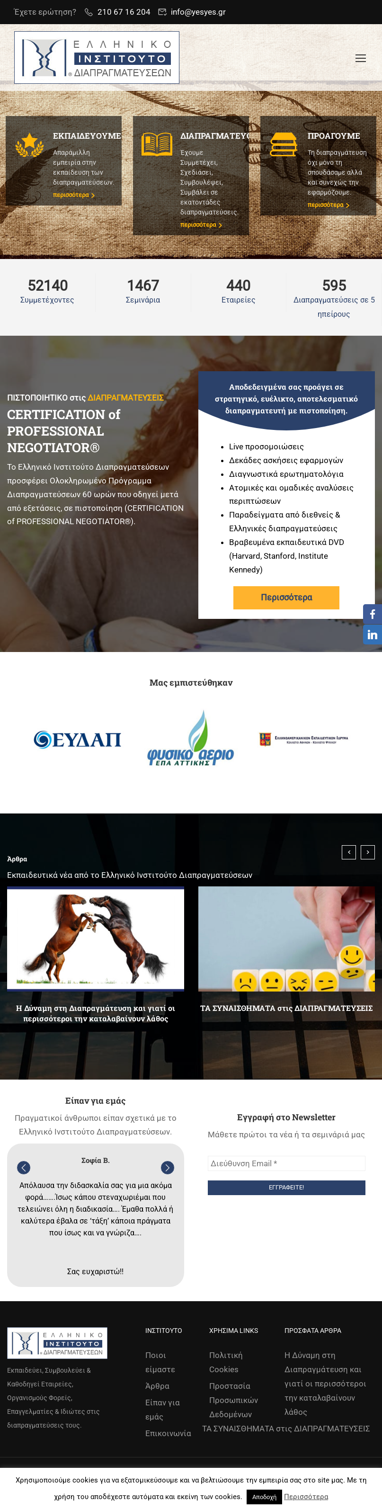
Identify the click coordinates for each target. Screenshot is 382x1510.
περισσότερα (74, 194)
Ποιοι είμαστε (160, 1362)
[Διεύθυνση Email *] (287, 1163)
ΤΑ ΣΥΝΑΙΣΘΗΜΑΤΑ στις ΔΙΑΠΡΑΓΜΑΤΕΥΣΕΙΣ (286, 1008)
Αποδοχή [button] (264, 1497)
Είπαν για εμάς (162, 1409)
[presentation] (349, 852)
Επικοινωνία (168, 1433)
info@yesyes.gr (198, 12)
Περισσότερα (286, 597)
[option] (78, 740)
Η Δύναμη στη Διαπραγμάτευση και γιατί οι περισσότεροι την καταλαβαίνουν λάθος (95, 1013)
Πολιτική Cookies (226, 1362)
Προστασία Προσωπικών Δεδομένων (233, 1400)
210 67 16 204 (124, 12)
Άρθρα (157, 1386)
